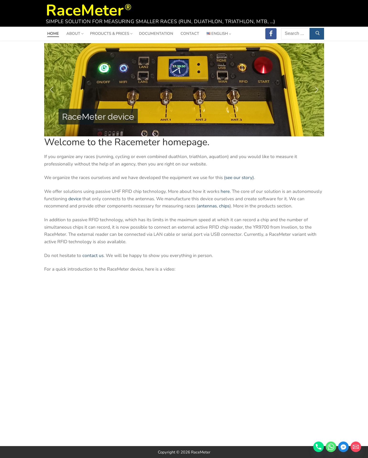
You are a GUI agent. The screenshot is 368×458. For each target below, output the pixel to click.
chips (224, 206)
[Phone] (318, 447)
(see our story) (239, 178)
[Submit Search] (316, 34)
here (225, 191)
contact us (93, 255)
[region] (184, 89)
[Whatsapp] (331, 447)
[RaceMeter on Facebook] (271, 33)
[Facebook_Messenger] (343, 447)
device (74, 199)
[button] (51, 89)
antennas (207, 206)
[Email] (356, 447)
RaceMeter (85, 9)
